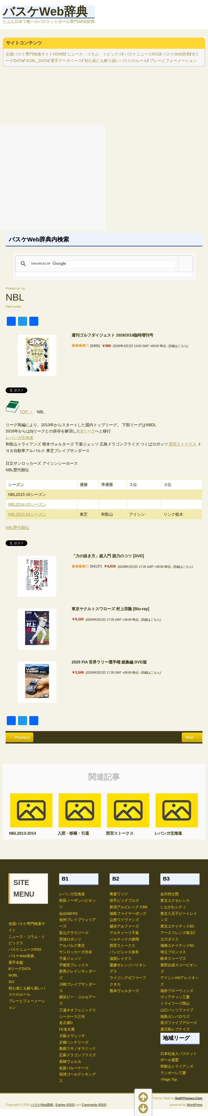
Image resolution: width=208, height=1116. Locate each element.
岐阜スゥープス (173, 959)
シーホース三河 (72, 1017)
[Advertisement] (53, 178)
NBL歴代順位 (17, 527)
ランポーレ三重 (173, 1073)
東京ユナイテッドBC (177, 926)
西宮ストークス (182, 444)
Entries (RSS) (65, 894)
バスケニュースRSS (142, 54)
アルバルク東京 (72, 946)
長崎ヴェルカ (70, 1062)
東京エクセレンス (175, 901)
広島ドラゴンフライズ (77, 1055)
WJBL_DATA (37, 60)
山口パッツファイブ (176, 1010)
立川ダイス (169, 939)
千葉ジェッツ (70, 959)
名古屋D (66, 1023)
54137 (96, 566)
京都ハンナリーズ (73, 1042)
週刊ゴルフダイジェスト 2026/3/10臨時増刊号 (112, 335)
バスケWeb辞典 (45, 11)
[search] (103, 263)
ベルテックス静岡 (124, 939)
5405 (95, 346)
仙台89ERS (68, 914)
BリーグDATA (19, 969)
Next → (192, 737)
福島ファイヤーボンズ (128, 914)
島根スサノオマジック (77, 1049)
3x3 (11, 982)
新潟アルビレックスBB (128, 907)
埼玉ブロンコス (173, 952)
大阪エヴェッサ (72, 1036)
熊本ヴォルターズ (124, 991)
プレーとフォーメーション (173, 60)
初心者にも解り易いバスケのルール (115, 60)
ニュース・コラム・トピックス (94, 54)
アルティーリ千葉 (124, 933)
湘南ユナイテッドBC (177, 946)
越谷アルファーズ (124, 926)
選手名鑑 (15, 963)
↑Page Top (168, 1079)
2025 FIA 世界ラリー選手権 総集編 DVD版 (109, 662)
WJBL (13, 975)
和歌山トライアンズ (176, 1066)
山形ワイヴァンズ (124, 920)
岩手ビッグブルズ (124, 901)
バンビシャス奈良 (124, 952)
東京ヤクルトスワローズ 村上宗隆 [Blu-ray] (110, 609)
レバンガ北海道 (19, 437)
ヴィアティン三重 (175, 997)
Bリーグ (88, 431)
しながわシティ (173, 907)
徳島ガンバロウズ (175, 1017)
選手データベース (66, 60)
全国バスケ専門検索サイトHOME (35, 54)
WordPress (194, 894)
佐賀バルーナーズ (73, 1068)
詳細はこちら (178, 346)
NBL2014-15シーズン (27, 504)
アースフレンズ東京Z (178, 933)
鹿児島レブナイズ (175, 1029)
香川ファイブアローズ (178, 1023)
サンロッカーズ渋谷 (75, 952)
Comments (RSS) (94, 894)
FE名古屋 (67, 1029)
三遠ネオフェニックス (77, 1010)
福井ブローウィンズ (176, 991)
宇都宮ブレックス (73, 965)
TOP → (19, 412)
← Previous (19, 737)
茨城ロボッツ (70, 939)
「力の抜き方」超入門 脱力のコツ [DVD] (108, 556)
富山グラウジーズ (73, 933)
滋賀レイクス (121, 959)
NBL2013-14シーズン (27, 514)
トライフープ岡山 (175, 1004)
